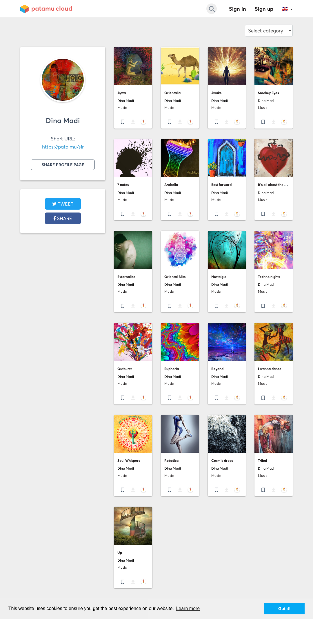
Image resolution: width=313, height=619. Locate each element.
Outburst (124, 369)
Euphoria (171, 369)
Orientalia (172, 93)
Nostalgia (218, 276)
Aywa (121, 93)
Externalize (126, 276)
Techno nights (269, 276)
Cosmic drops (222, 460)
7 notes (123, 184)
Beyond (217, 369)
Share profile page (63, 164)
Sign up (264, 9)
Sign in (237, 9)
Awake (216, 93)
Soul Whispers (128, 460)
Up (119, 552)
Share (62, 218)
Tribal (262, 460)
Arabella (171, 184)
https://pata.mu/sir (63, 147)
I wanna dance (269, 369)
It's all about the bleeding (278, 184)
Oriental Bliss (174, 276)
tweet (62, 204)
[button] (287, 8)
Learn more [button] (188, 608)
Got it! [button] (284, 608)
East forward (221, 184)
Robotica (171, 460)
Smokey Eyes (268, 93)
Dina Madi (63, 120)
